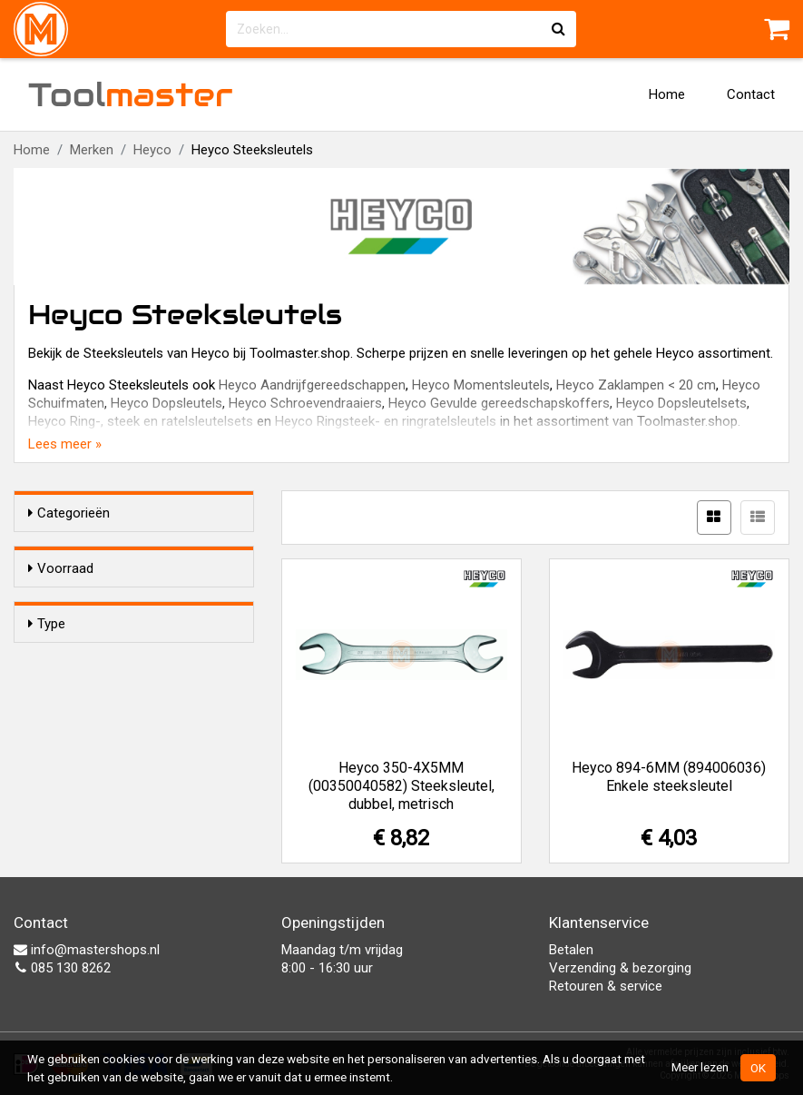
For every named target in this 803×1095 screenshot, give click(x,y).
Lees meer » (65, 444)
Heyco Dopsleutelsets (681, 403)
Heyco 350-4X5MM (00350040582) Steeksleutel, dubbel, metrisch (401, 786)
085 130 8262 (62, 968)
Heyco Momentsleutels (481, 385)
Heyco (152, 150)
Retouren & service (605, 986)
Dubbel (84, 714)
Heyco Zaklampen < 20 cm (636, 385)
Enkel (79, 691)
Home (667, 94)
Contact (751, 94)
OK (758, 1067)
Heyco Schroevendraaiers (305, 403)
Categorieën (69, 513)
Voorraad (60, 568)
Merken (91, 150)
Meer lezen (700, 1067)
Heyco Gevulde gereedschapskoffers (499, 403)
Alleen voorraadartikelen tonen (146, 603)
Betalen (571, 950)
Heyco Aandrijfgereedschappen (312, 385)
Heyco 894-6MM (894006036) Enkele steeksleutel (669, 776)
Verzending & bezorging (620, 968)
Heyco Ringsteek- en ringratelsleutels (385, 421)
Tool (130, 94)
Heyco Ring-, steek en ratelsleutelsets (140, 421)
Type (46, 656)
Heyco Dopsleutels (166, 403)
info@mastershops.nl (87, 950)
